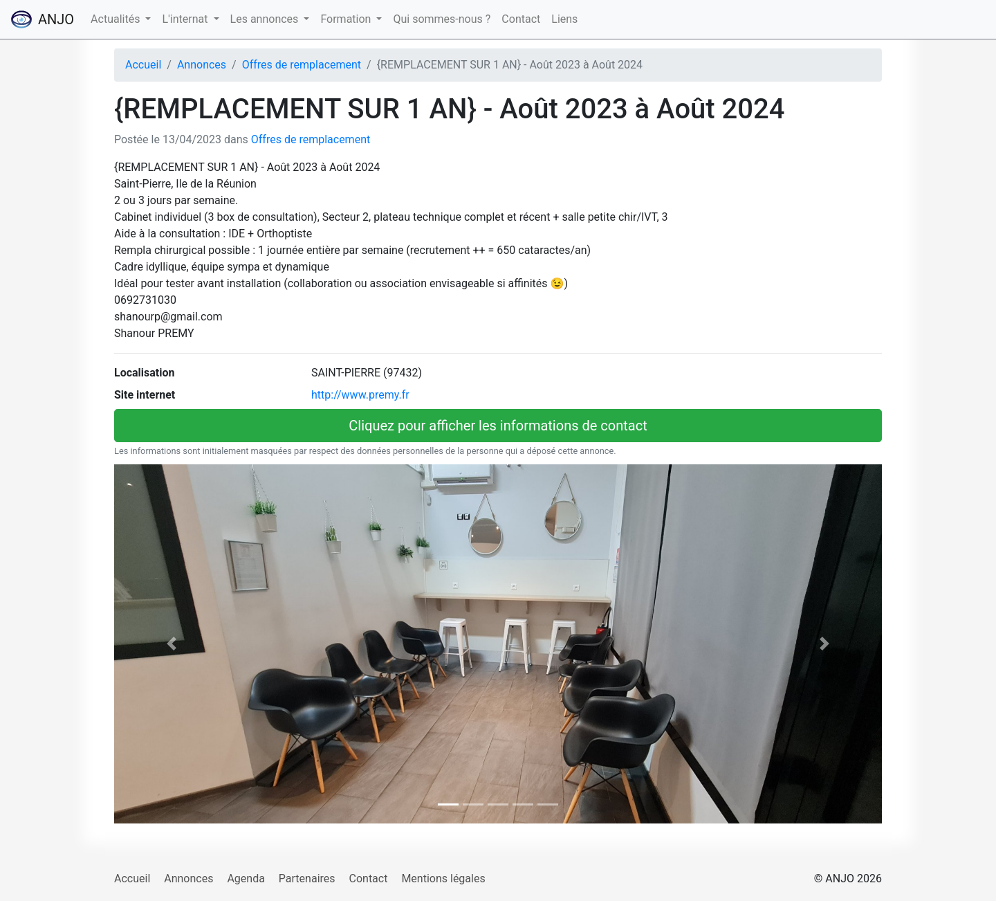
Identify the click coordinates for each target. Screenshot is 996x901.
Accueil (143, 64)
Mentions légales (443, 878)
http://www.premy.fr (360, 394)
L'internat (186, 19)
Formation (347, 19)
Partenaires (307, 878)
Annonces (201, 64)
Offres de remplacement (301, 64)
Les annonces (266, 19)
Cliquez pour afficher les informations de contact (498, 425)
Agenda (245, 878)
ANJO (42, 19)
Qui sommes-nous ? (441, 19)
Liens (564, 19)
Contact (520, 19)
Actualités (116, 19)
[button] (172, 643)
